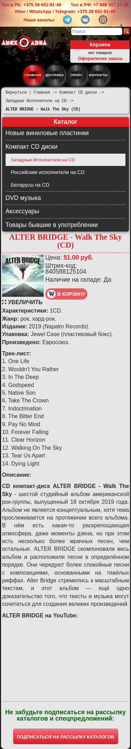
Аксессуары (22, 211)
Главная (33, 75)
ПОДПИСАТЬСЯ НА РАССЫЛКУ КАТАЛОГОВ (65, 737)
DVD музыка (23, 197)
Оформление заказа (100, 58)
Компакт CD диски (32, 146)
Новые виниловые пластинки (47, 132)
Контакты (98, 75)
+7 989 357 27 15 (110, 4)
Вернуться (16, 92)
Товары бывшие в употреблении (52, 224)
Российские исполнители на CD (48, 172)
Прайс (76, 75)
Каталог (65, 121)
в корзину (66, 294)
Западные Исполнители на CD (43, 159)
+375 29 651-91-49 (42, 4)
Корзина (100, 44)
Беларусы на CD (30, 185)
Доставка (54, 75)
